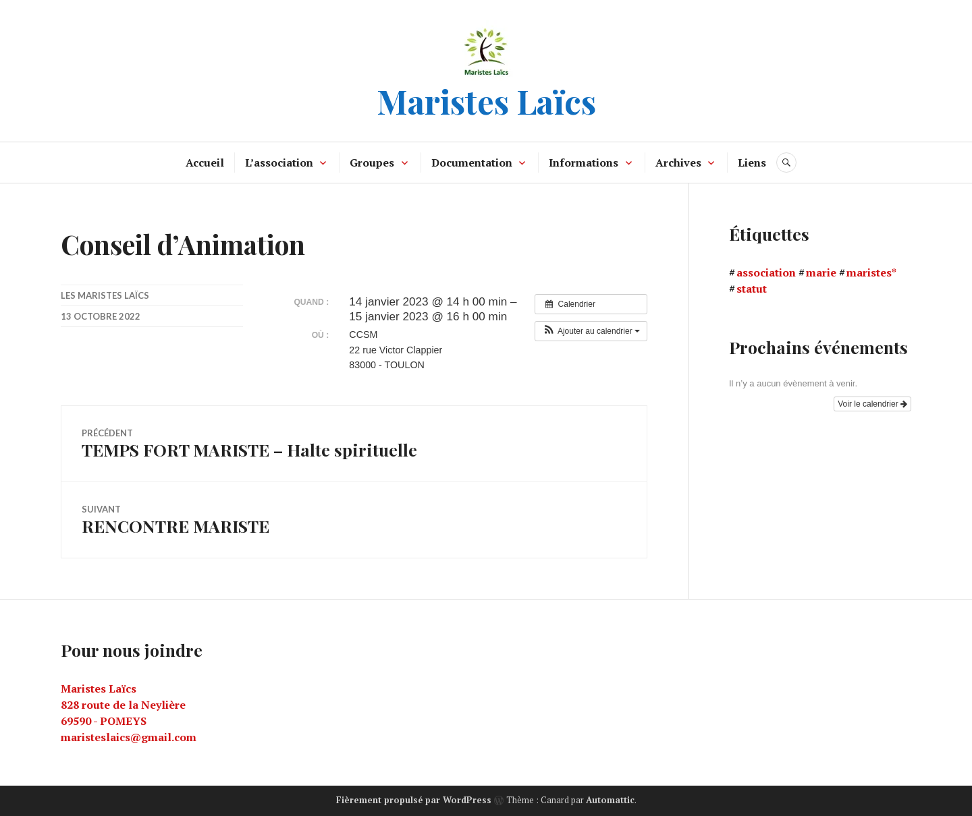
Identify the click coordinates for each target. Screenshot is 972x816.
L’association (279, 162)
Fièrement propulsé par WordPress (413, 800)
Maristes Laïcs (486, 101)
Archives (678, 162)
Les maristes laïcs (105, 295)
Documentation (471, 162)
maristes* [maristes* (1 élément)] (871, 272)
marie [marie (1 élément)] (821, 272)
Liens (752, 162)
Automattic (610, 800)
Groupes (372, 162)
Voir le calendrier (872, 404)
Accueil (205, 162)
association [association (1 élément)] (766, 272)
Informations (583, 162)
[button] (591, 331)
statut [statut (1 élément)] (751, 288)
